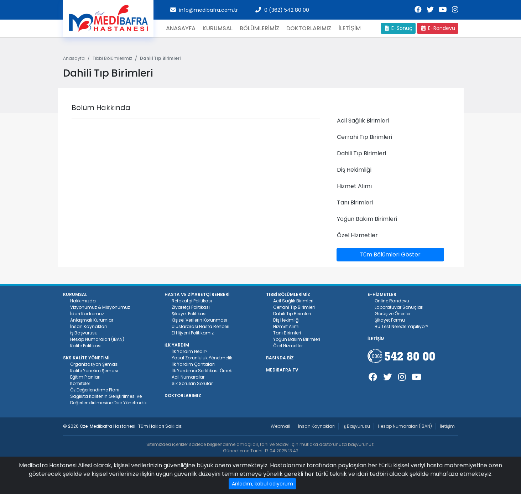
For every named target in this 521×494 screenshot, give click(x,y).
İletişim (447, 426)
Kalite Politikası (85, 346)
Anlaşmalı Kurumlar (91, 320)
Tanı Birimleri (287, 333)
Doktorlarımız (308, 28)
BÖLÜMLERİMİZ (260, 28)
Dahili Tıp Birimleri (292, 314)
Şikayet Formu (390, 320)
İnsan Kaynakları (88, 326)
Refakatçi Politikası (192, 301)
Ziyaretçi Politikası (191, 307)
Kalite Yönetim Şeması (94, 371)
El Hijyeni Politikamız (193, 333)
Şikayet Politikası (189, 314)
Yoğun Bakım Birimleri (296, 339)
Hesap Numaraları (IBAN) (97, 339)
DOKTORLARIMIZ (183, 395)
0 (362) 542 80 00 (286, 10)
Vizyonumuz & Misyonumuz (100, 307)
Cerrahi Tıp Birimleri (294, 307)
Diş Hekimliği (286, 320)
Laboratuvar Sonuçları (399, 307)
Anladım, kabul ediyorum (262, 483)
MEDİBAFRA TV (282, 370)
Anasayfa (181, 28)
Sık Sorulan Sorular (192, 383)
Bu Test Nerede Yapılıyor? (401, 326)
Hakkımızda (83, 301)
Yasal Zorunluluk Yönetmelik (202, 358)
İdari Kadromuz (87, 314)
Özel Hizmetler (288, 346)
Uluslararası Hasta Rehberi (200, 326)
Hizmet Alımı (286, 326)
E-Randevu (437, 28)
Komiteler (80, 383)
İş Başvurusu (84, 333)
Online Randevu (392, 301)
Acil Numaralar (188, 377)
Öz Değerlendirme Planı (94, 390)
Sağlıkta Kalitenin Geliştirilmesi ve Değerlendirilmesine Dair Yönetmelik (108, 399)
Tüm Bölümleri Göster (390, 254)
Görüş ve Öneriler (393, 314)
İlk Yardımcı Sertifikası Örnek (202, 371)
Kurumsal (218, 28)
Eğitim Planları (85, 377)
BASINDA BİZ (280, 358)
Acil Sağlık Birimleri (293, 301)
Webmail (280, 426)
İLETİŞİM (349, 28)
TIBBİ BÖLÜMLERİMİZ (288, 294)
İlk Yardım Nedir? (190, 351)
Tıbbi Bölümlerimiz (112, 58)
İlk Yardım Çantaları (193, 364)
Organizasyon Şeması (94, 364)
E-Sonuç (398, 28)
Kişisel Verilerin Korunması (199, 320)
